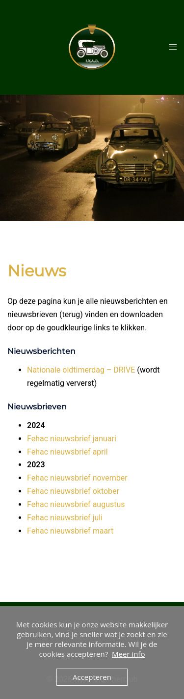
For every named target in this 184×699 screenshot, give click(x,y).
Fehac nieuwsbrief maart (70, 531)
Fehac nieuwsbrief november (77, 478)
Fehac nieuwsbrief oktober (73, 491)
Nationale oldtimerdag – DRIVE (81, 370)
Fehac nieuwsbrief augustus (76, 504)
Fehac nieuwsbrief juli (65, 517)
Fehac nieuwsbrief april (67, 452)
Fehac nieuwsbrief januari (71, 438)
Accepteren (92, 677)
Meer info (128, 654)
